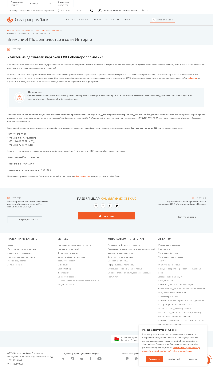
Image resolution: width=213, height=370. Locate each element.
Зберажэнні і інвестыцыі (19, 253)
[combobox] (77, 11)
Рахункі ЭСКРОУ (66, 284)
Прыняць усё (154, 359)
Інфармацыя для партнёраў (121, 264)
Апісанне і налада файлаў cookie (174, 308)
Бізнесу (40, 3)
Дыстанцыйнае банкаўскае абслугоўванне (78, 280)
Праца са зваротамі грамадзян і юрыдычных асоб (179, 270)
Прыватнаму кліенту (17, 3)
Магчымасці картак (16, 260)
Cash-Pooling (64, 268)
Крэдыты (11, 245)
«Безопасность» (82, 176)
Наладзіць (192, 359)
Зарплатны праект (66, 260)
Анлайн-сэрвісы (15, 264)
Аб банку (13, 10)
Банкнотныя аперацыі (118, 260)
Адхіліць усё (174, 359)
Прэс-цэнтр (164, 249)
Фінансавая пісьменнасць (170, 257)
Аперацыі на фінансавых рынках (124, 245)
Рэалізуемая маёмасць (169, 264)
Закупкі (162, 260)
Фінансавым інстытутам (63, 3)
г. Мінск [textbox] (77, 10)
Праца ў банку (165, 280)
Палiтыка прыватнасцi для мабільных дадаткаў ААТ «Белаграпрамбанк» (181, 322)
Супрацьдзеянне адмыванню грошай (125, 268)
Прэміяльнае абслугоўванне (21, 257)
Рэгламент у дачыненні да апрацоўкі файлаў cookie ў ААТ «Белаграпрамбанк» (179, 314)
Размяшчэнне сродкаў (68, 249)
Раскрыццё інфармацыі (169, 245)
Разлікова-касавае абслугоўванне (74, 245)
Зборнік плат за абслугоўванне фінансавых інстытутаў (129, 274)
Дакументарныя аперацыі (120, 257)
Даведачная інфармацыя (170, 276)
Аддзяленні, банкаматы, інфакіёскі (37, 10)
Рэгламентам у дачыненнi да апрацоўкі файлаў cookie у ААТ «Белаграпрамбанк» (171, 349)
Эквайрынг (63, 264)
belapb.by (192, 78)
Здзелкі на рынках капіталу (121, 253)
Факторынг (63, 272)
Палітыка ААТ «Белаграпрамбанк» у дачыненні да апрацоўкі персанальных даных (181, 302)
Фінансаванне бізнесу (68, 253)
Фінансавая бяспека (168, 253)
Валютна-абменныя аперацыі (21, 249)
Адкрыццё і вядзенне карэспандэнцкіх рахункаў (131, 249)
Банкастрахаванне (67, 276)
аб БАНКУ (164, 239)
